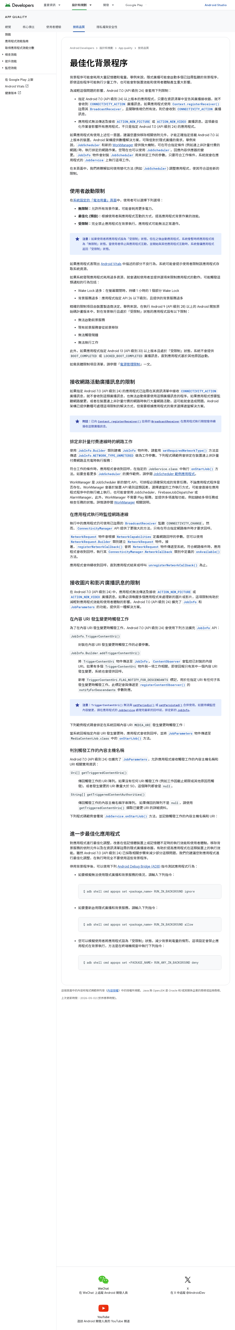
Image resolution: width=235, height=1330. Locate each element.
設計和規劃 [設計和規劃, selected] (79, 5)
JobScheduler (89, 145)
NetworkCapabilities (134, 537)
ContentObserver (166, 661)
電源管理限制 (130, 364)
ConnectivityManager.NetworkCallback (140, 552)
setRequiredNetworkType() (185, 451)
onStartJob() (202, 469)
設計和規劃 (106, 48)
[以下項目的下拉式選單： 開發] (114, 5)
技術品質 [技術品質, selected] (79, 27)
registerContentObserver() (162, 685)
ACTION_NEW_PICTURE (133, 122)
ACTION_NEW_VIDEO (171, 122)
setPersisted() (170, 705)
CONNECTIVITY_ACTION (107, 104)
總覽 (8, 27)
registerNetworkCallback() (100, 547)
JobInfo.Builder (92, 451)
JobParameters (83, 607)
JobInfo (84, 155)
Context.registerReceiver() (195, 104)
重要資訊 (50, 5)
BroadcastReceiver (105, 109)
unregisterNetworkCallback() (173, 565)
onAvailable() (208, 552)
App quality (16, 17)
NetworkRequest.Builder (91, 542)
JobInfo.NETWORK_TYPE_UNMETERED (105, 456)
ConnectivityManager (95, 528)
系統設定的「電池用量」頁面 (95, 200)
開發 (106, 5)
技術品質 (143, 48)
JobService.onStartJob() (126, 816)
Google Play (134, 5)
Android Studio (216, 5)
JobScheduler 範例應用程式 (174, 474)
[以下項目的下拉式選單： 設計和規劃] (92, 5)
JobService (94, 160)
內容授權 (112, 990)
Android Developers (82, 48)
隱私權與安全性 (107, 27)
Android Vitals (111, 264)
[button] (27, 54)
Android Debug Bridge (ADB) (139, 866)
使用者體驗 (53, 27)
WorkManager (122, 145)
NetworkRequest (83, 537)
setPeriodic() (144, 705)
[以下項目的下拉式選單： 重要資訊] (61, 5)
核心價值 (29, 27)
